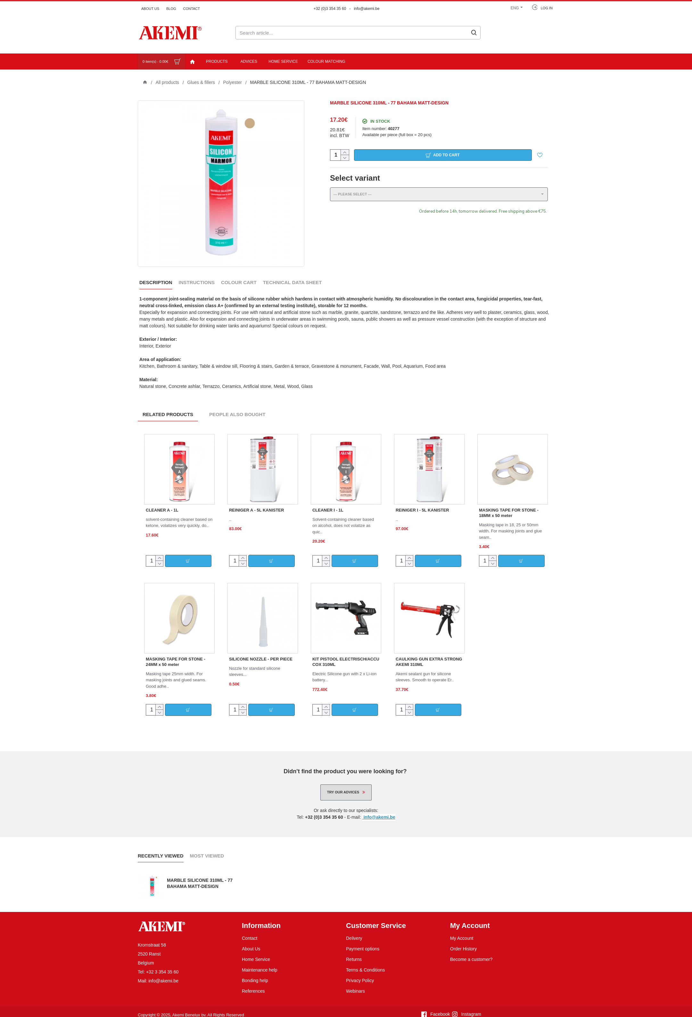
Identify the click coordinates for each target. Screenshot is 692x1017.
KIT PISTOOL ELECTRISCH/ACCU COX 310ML (345, 654)
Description (155, 282)
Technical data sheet (292, 282)
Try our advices (343, 785)
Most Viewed (207, 848)
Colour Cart (239, 282)
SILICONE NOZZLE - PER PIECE (260, 651)
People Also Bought (237, 407)
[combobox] (439, 198)
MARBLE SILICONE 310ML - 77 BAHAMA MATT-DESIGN (200, 875)
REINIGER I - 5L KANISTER (422, 502)
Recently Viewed (161, 848)
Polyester (232, 82)
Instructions (197, 282)
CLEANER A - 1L (162, 502)
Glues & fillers (201, 82)
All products (167, 82)
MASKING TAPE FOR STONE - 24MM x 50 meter (175, 654)
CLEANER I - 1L (327, 502)
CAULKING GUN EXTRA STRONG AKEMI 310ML (429, 654)
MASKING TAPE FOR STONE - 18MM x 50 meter (509, 505)
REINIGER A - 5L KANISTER (256, 502)
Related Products (168, 407)
